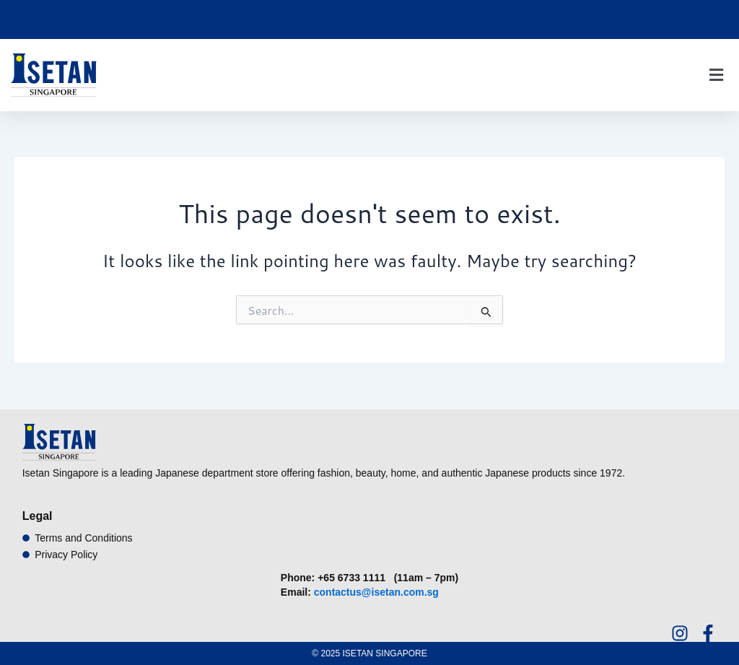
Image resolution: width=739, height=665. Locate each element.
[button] (716, 75)
